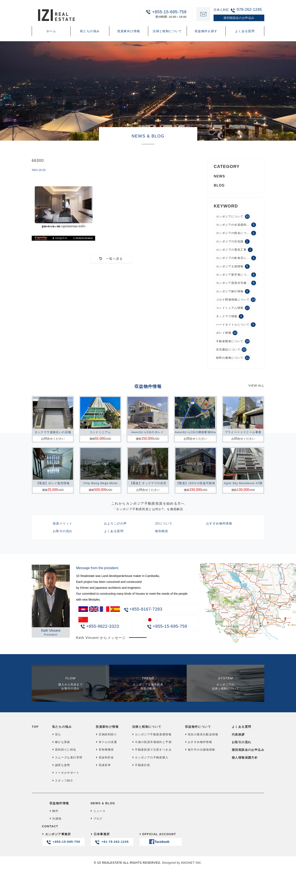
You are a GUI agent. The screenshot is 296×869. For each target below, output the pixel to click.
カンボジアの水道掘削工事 (236, 224)
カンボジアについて (233, 216)
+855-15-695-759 (164, 14)
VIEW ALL (256, 385)
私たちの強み (90, 31)
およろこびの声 (115, 523)
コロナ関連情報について (236, 299)
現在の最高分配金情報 (201, 734)
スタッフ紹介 (62, 780)
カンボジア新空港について (236, 274)
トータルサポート (65, 772)
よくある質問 (245, 31)
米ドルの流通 (106, 742)
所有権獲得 (105, 749)
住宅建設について (231, 349)
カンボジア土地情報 (233, 266)
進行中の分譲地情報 (200, 749)
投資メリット (62, 523)
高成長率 (103, 765)
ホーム (51, 31)
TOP (35, 726)
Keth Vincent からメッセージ (101, 638)
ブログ (96, 818)
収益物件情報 (59, 803)
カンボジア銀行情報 (233, 291)
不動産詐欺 (141, 765)
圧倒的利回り (106, 734)
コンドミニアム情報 (233, 308)
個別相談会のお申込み (248, 749)
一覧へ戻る (111, 258)
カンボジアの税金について (236, 233)
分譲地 (55, 818)
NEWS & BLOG (102, 803)
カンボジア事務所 (63, 839)
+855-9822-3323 (100, 626)
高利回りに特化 (64, 749)
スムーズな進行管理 (67, 757)
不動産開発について (233, 341)
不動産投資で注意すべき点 (151, 749)
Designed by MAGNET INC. (182, 862)
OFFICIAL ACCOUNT (160, 839)
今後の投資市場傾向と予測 (151, 742)
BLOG (219, 185)
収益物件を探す (206, 31)
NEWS (219, 176)
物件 (53, 811)
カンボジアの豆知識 (233, 241)
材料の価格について (233, 358)
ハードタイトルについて (236, 324)
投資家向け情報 (128, 31)
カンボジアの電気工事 (234, 249)
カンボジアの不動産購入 (150, 757)
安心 (56, 734)
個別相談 (161, 531)
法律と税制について (167, 31)
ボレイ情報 (226, 333)
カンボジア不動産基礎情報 (151, 734)
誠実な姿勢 (61, 765)
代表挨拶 (238, 734)
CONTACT (50, 826)
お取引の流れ (62, 531)
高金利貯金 (105, 757)
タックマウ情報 (230, 316)
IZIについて (163, 523)
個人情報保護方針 (245, 757)
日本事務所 (111, 839)
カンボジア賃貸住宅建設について (237, 283)
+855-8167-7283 (145, 609)
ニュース (98, 811)
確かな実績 (61, 742)
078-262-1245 (249, 9)
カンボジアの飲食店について (236, 258)
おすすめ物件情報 (219, 523)
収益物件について (198, 726)
